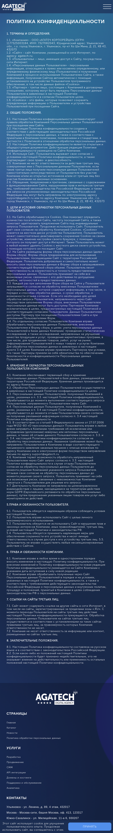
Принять (90, 826)
